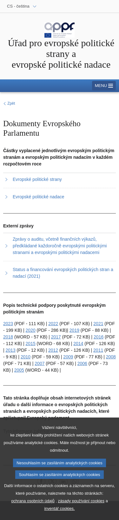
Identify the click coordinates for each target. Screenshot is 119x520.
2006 (82, 363)
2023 (8, 323)
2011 (98, 350)
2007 (39, 363)
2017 (56, 336)
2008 (111, 356)
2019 (74, 330)
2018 (8, 336)
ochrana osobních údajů (33, 506)
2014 (78, 343)
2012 (53, 350)
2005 (19, 370)
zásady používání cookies (81, 506)
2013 (11, 350)
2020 (31, 330)
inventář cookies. (59, 513)
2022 (53, 323)
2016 (98, 336)
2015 (31, 343)
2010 (25, 356)
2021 (98, 323)
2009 (68, 356)
